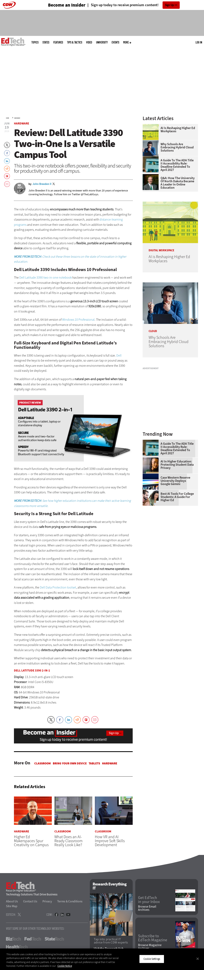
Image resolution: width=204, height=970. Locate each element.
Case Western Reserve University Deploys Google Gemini (175, 481)
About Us (12, 901)
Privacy (47, 901)
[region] (102, 959)
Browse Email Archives (147, 908)
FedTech (33, 939)
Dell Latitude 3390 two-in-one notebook (45, 277)
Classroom (42, 763)
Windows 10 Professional (78, 319)
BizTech (13, 939)
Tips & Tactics (74, 42)
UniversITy (102, 42)
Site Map (11, 906)
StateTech (54, 939)
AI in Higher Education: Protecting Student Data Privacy (177, 464)
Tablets (94, 763)
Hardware (17, 118)
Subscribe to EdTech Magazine (152, 938)
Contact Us (30, 901)
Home (7, 118)
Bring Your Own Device (70, 763)
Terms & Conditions (70, 901)
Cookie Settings (151, 959)
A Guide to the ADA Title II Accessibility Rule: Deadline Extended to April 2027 (177, 165)
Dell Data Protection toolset (58, 587)
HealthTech (17, 947)
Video (89, 42)
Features (58, 42)
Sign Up (169, 5)
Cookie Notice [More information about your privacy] (64, 966)
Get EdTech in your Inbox (149, 900)
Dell (119, 355)
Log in (198, 42)
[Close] (197, 958)
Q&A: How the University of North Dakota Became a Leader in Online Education (178, 182)
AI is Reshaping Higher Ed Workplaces (178, 129)
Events (115, 42)
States (45, 42)
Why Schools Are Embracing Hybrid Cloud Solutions (177, 147)
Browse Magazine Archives (150, 946)
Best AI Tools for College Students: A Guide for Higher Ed (177, 497)
